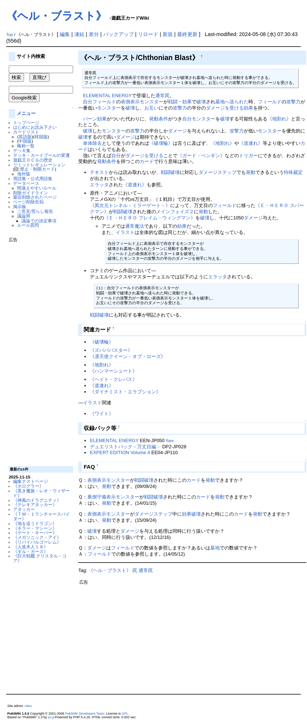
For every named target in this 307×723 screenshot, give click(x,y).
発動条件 (158, 119)
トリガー (248, 155)
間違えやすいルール (36, 188)
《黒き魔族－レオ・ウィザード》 (41, 493)
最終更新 (187, 34)
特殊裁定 (293, 172)
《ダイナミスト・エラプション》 (125, 391)
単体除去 (92, 143)
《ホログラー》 (28, 486)
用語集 (19, 178)
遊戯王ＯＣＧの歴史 (32, 160)
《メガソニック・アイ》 (37, 537)
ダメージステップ (217, 172)
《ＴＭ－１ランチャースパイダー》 (41, 516)
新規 (168, 34)
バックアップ (118, 34)
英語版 (25, 136)
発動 (250, 172)
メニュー (26, 113)
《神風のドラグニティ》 (37, 500)
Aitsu (28, 706)
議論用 (23, 216)
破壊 (201, 101)
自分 (87, 101)
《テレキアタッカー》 (35, 504)
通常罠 (162, 95)
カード (147, 161)
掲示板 (19, 206)
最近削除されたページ (35, 197)
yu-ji (51, 717)
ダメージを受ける (225, 108)
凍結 (79, 34)
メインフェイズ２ (175, 211)
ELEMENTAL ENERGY (107, 95)
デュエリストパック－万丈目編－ (125, 446)
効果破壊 (191, 514)
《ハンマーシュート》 (113, 371)
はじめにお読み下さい (35, 127)
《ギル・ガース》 (30, 551)
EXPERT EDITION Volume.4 (120, 452)
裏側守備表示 (101, 497)
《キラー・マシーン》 (35, 528)
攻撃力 (293, 101)
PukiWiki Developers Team (84, 713)
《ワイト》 (101, 413)
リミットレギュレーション (39, 164)
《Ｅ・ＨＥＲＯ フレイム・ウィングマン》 (149, 218)
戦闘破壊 (170, 172)
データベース (26, 183)
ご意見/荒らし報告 (35, 211)
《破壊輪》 (161, 143)
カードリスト (26, 132)
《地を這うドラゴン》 (35, 523)
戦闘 (173, 101)
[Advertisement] (38, 351)
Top (9, 34)
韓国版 (41, 136)
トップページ (26, 122)
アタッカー (24, 509)
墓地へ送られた (231, 101)
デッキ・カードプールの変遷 (41, 155)
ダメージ (177, 131)
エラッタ (99, 184)
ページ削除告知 (28, 201)
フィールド (104, 101)
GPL (125, 713)
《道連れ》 (251, 143)
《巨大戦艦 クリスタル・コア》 (40, 558)
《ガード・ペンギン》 (201, 155)
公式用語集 (41, 178)
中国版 (25, 141)
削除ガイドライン (30, 192)
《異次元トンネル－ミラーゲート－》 (130, 205)
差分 (94, 34)
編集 (65, 34)
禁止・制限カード (37, 169)
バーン (90, 119)
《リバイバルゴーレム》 (37, 542)
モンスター (151, 101)
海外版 (23, 173)
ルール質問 (28, 225)
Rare (170, 441)
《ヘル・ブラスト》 (56, 16)
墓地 (215, 548)
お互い (151, 108)
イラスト (125, 232)
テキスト (99, 172)
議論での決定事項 (38, 220)
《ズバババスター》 (111, 350)
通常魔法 (134, 226)
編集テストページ (30, 481)
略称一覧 (26, 145)
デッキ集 (22, 150)
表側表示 (130, 101)
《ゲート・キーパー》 (35, 532)
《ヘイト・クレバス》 (113, 379)
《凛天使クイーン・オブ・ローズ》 (128, 356)
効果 (187, 101)
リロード (148, 34)
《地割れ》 (279, 119)
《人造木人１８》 (30, 546)
